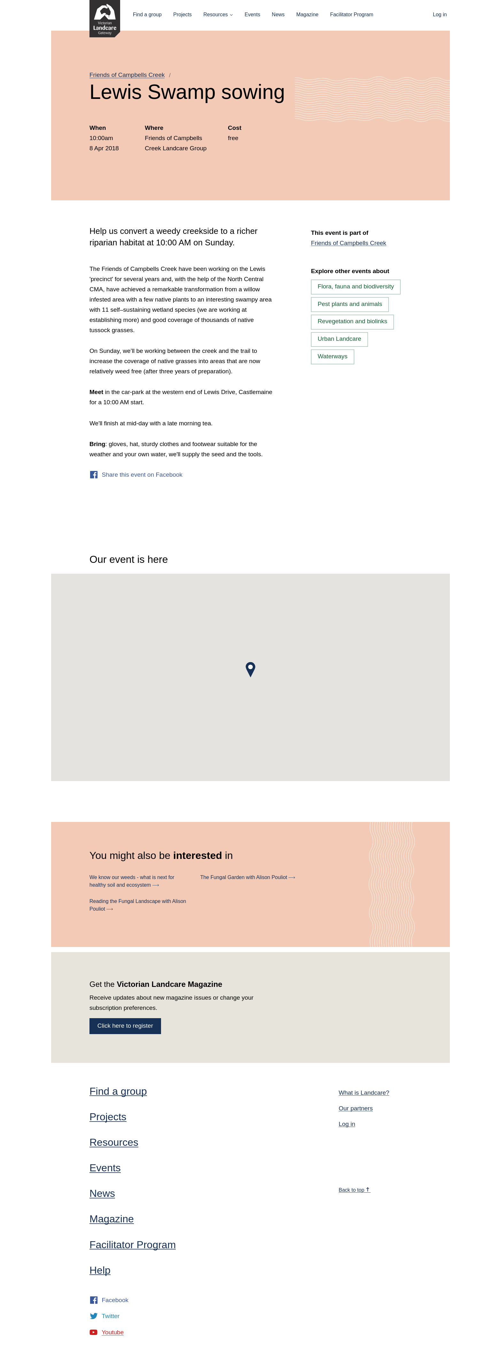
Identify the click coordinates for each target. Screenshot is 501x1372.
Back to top (354, 1190)
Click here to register (125, 1025)
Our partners (356, 1108)
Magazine (307, 14)
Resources (216, 14)
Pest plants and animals (350, 304)
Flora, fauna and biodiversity (356, 286)
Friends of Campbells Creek (127, 74)
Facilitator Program (351, 14)
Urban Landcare (339, 338)
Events (252, 14)
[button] (250, 669)
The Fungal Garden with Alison (247, 877)
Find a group (147, 14)
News (278, 14)
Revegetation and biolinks (352, 321)
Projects (182, 14)
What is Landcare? (364, 1092)
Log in (440, 14)
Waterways (332, 356)
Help (100, 1270)
